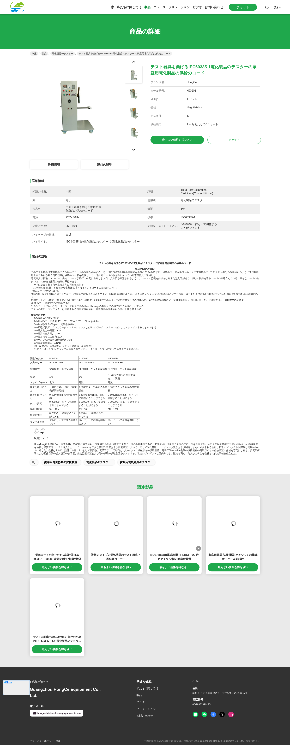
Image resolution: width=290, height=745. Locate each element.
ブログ (140, 702)
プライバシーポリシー (42, 741)
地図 (58, 741)
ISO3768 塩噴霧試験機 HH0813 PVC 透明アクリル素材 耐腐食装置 (174, 556)
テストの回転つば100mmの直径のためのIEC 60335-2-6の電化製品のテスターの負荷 (57, 639)
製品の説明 (104, 164)
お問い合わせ (214, 7)
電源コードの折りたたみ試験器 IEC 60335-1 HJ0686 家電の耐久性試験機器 (57, 556)
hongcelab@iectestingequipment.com (57, 713)
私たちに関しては (129, 7)
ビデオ (197, 7)
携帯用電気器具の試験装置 (60, 462)
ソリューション (179, 7)
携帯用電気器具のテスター (136, 462)
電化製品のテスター (62, 53)
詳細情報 (54, 164)
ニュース (159, 7)
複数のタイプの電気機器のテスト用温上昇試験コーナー (115, 556)
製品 (147, 7)
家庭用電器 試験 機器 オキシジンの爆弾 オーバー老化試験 (232, 556)
